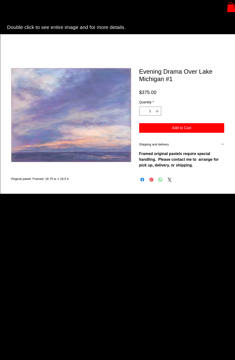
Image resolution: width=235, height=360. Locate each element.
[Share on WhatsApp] (160, 180)
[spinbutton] (150, 111)
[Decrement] (143, 111)
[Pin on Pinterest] (151, 180)
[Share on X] (169, 180)
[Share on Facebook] (142, 180)
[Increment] (157, 111)
